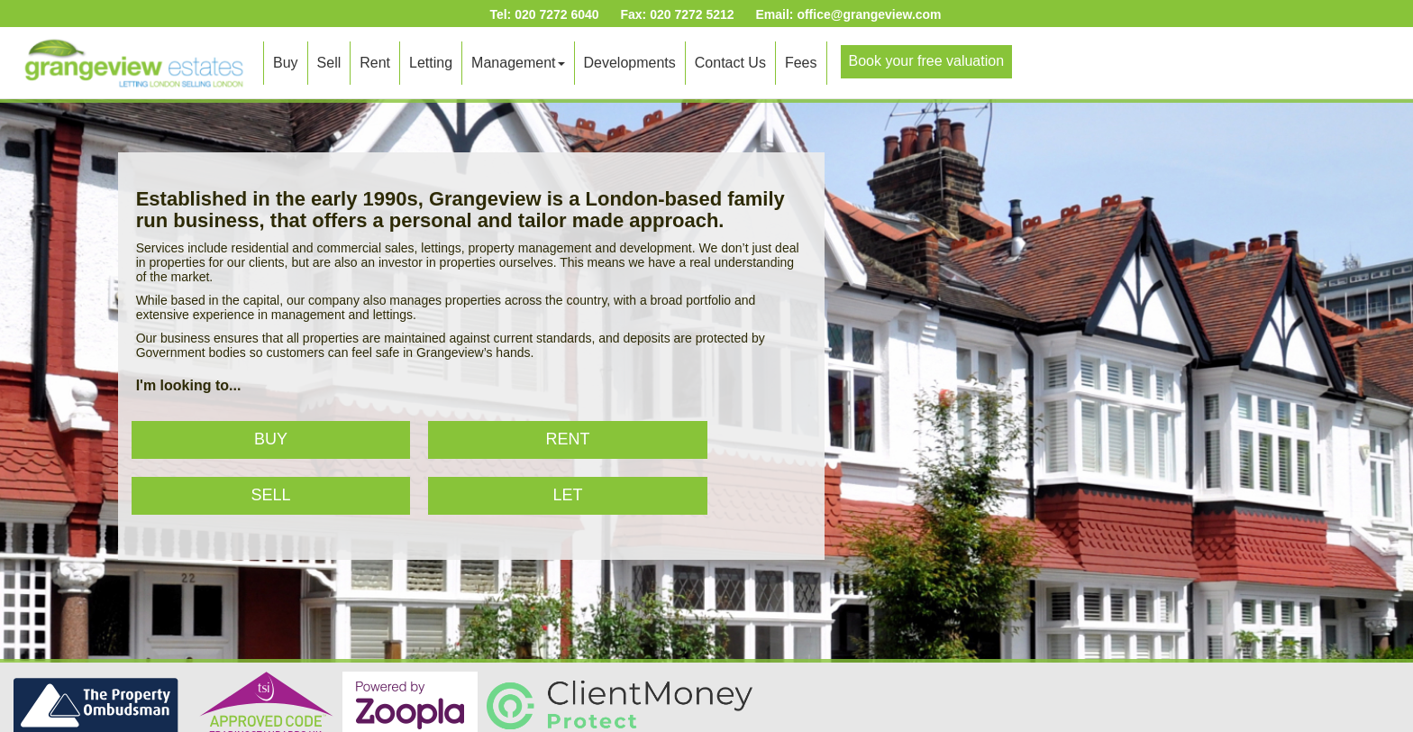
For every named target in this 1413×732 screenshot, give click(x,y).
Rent (375, 62)
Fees (801, 62)
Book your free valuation (927, 61)
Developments (630, 62)
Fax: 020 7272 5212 (677, 14)
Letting (430, 62)
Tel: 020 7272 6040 (543, 14)
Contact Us (730, 62)
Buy (285, 62)
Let (568, 495)
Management (517, 62)
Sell (329, 62)
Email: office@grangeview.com (848, 14)
